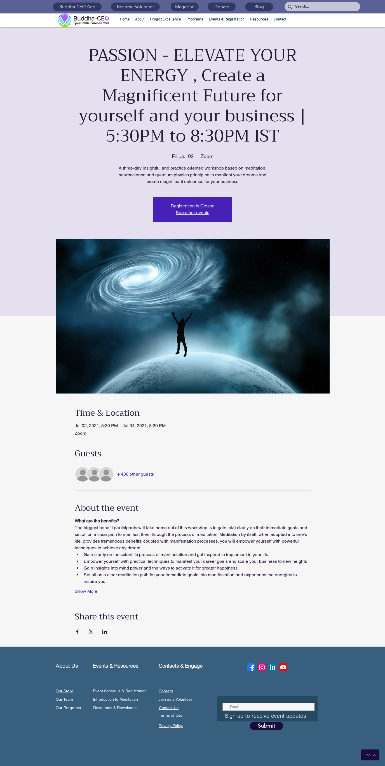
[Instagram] (262, 667)
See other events (192, 212)
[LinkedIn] (272, 667)
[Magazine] (185, 7)
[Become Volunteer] (135, 7)
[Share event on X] (91, 632)
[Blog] (259, 7)
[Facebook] (251, 667)
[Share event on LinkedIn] (104, 632)
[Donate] (222, 7)
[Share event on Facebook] (77, 632)
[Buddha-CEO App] (77, 7)
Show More (86, 591)
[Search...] (321, 6)
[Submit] (266, 726)
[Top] (370, 754)
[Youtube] (283, 667)
